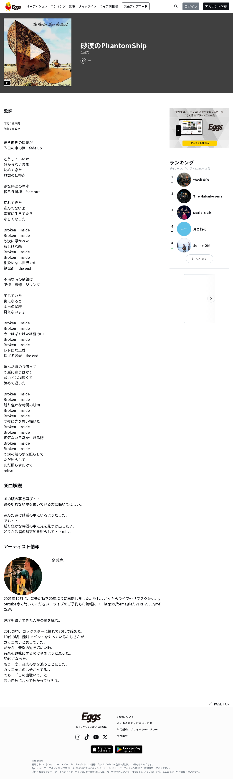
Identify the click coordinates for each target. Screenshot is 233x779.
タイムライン (87, 6)
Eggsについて (125, 716)
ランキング (58, 6)
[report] (89, 61)
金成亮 (85, 52)
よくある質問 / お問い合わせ (135, 723)
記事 (72, 6)
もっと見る (200, 258)
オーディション (37, 6)
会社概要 (122, 736)
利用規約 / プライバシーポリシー (137, 729)
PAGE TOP (219, 704)
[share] (83, 61)
